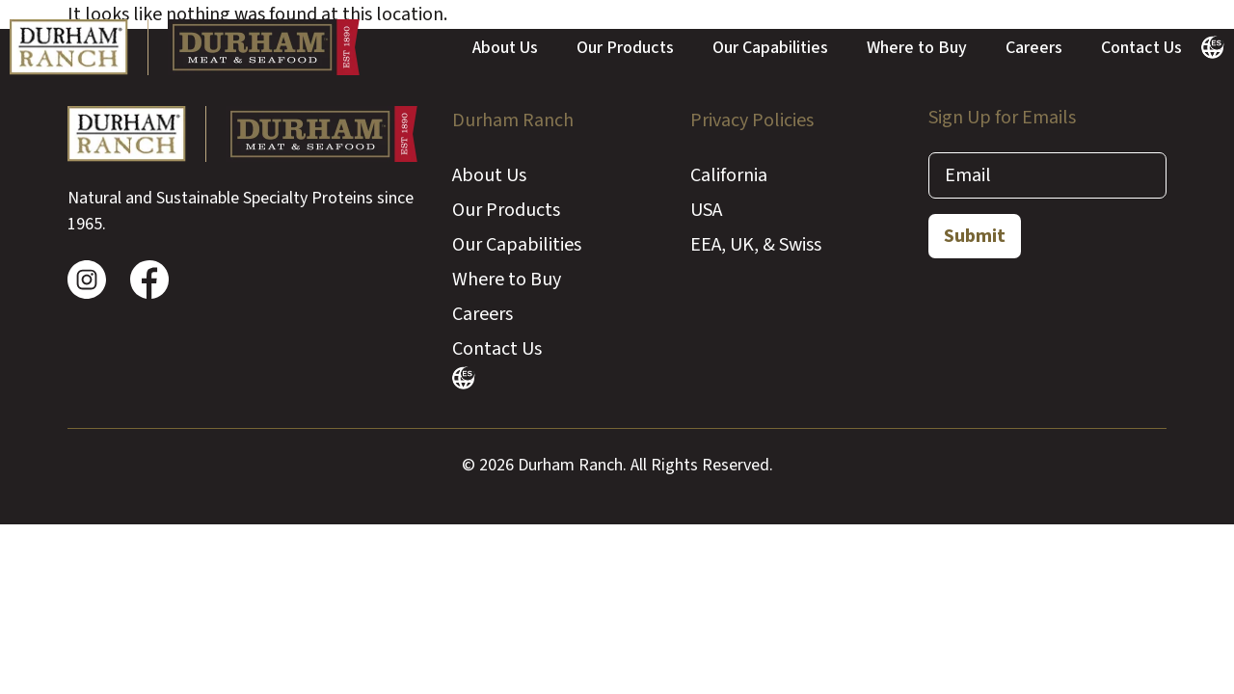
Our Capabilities (770, 48)
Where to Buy (917, 48)
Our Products (625, 48)
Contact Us (1141, 48)
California (728, 175)
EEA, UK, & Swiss (755, 244)
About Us (505, 48)
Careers (1034, 48)
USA (706, 210)
